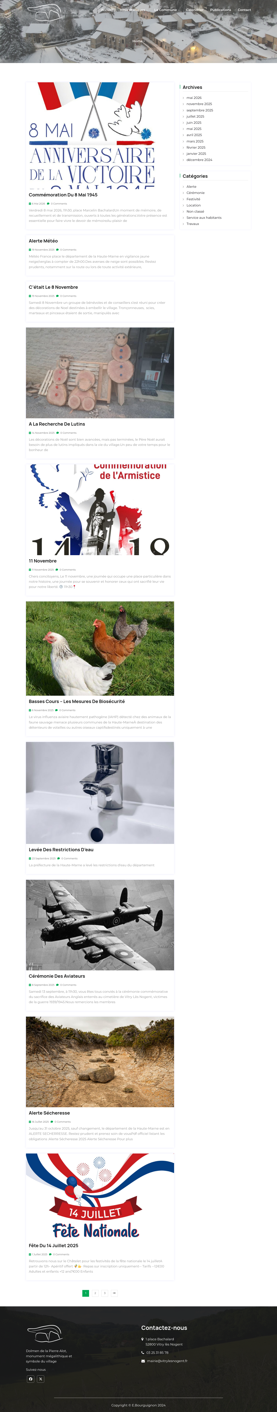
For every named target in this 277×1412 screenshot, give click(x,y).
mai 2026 (194, 98)
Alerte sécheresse (49, 1112)
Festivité (193, 199)
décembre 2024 (199, 160)
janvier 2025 (196, 154)
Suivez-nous (36, 1369)
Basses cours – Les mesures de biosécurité (77, 701)
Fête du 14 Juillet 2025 (53, 1245)
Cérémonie (196, 193)
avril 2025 (194, 135)
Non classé (195, 211)
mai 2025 (194, 129)
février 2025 (196, 147)
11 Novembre (43, 560)
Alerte (191, 187)
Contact (244, 10)
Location (194, 205)
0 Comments (57, 202)
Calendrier (195, 10)
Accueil (107, 10)
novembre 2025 (199, 104)
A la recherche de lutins (57, 423)
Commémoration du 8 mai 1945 (63, 194)
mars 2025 (195, 141)
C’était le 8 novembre (53, 286)
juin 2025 (194, 123)
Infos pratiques (132, 10)
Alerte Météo (43, 240)
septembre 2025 (200, 110)
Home (137, 41)
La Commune (165, 10)
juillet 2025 (195, 116)
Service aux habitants (204, 218)
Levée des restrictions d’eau (61, 849)
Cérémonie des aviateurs (57, 975)
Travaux (193, 224)
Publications (220, 10)
